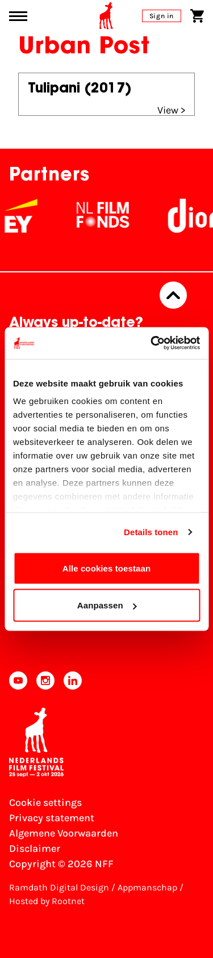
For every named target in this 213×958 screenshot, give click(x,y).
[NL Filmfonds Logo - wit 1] (110, 216)
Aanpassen (107, 605)
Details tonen (151, 532)
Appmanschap (147, 887)
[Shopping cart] (197, 16)
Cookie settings (45, 802)
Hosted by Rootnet (47, 901)
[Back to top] (173, 295)
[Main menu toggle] (18, 16)
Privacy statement (51, 818)
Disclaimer (34, 848)
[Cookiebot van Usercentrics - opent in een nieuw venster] (151, 343)
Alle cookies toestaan (106, 568)
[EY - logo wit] (27, 216)
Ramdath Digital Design (59, 887)
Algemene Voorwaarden (63, 833)
